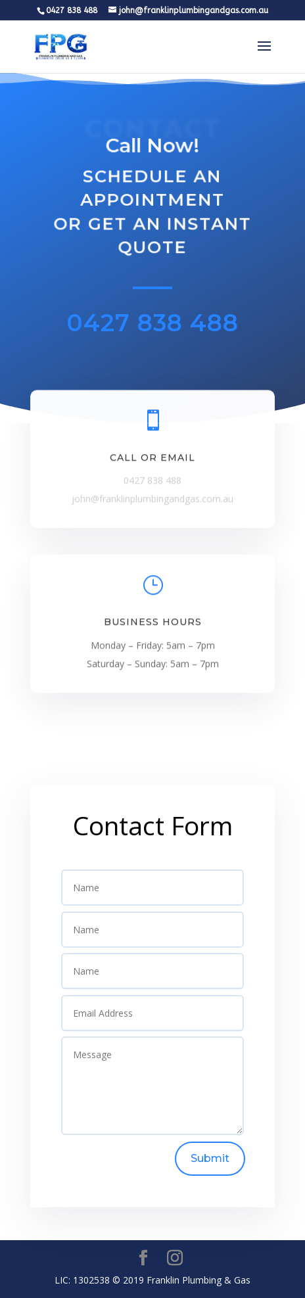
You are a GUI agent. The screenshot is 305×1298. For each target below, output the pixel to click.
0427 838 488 (152, 322)
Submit (210, 1158)
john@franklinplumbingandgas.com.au (152, 502)
